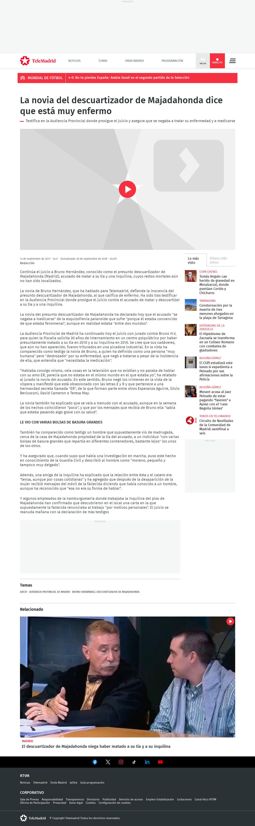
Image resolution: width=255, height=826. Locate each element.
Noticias (74, 60)
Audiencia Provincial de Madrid (49, 592)
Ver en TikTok (134, 763)
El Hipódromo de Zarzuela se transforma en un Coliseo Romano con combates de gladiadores (191, 330)
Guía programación (92, 782)
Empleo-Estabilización (160, 799)
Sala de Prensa (29, 799)
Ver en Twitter (108, 763)
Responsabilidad (52, 799)
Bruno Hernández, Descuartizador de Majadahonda (105, 592)
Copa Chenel (208, 271)
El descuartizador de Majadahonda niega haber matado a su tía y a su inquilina (127, 677)
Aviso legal (76, 802)
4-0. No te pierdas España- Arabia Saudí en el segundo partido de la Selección (128, 77)
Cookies (91, 802)
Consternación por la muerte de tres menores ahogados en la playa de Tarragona (191, 305)
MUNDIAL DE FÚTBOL (45, 78)
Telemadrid (40, 782)
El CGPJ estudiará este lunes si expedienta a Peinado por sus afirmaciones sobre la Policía (191, 362)
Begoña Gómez (210, 358)
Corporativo (32, 793)
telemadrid (33, 818)
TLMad (102, 60)
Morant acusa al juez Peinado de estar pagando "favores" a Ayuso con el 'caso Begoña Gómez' (191, 391)
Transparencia (75, 799)
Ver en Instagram (121, 762)
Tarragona (207, 300)
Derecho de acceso (131, 799)
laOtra (73, 782)
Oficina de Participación (35, 802)
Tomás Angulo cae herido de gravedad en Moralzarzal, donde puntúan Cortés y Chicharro (191, 276)
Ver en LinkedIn (147, 762)
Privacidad (59, 802)
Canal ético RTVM (205, 799)
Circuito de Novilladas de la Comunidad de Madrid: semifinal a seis (191, 420)
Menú (232, 60)
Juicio (23, 592)
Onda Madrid (134, 60)
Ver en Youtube (160, 762)
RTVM (24, 776)
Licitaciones (184, 799)
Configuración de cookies (115, 802)
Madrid (27, 741)
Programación (172, 60)
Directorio (93, 799)
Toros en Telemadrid (214, 416)
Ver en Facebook (95, 763)
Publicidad (109, 799)
